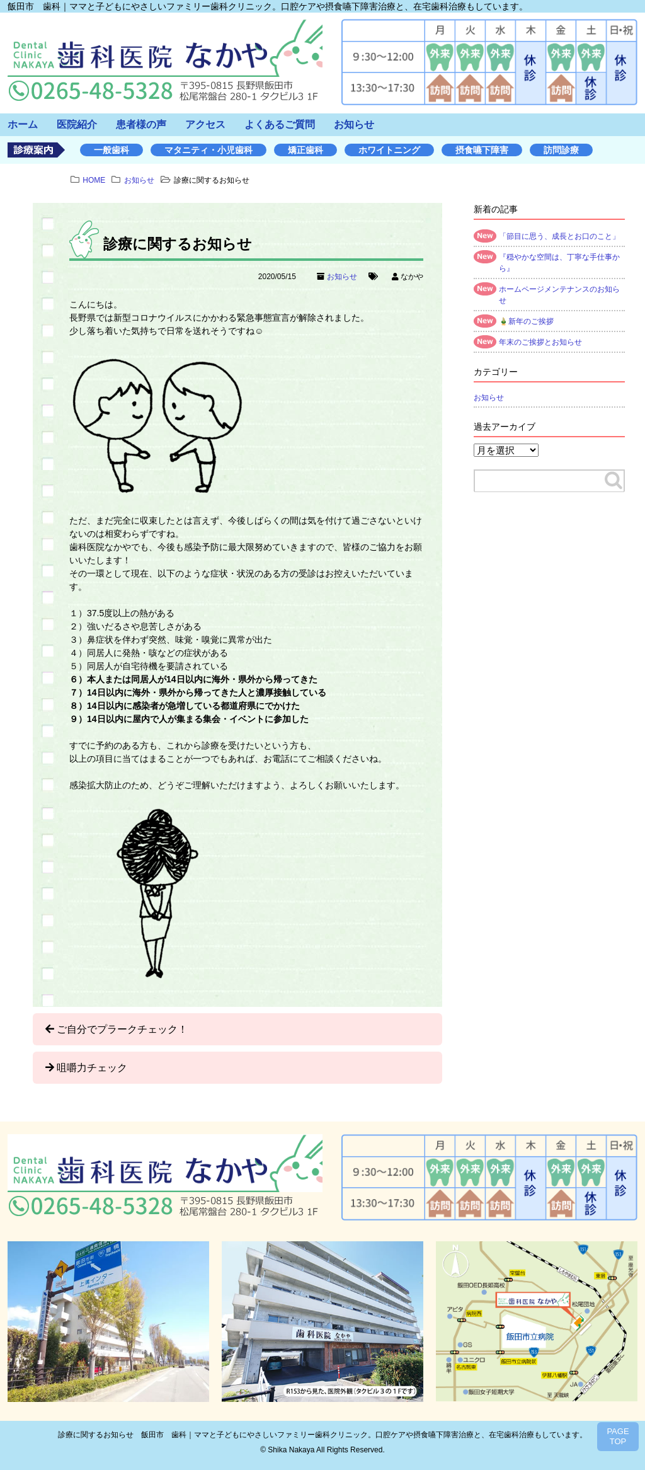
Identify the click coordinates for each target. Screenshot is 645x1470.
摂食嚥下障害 (481, 150)
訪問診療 (561, 150)
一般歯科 (111, 150)
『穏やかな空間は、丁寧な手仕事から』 (559, 263)
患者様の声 (141, 124)
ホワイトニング (389, 150)
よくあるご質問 (279, 124)
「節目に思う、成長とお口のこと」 (559, 236)
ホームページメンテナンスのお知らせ (559, 295)
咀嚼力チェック (92, 1067)
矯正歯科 (305, 150)
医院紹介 (77, 124)
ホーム (23, 124)
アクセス (205, 124)
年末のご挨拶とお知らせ (540, 342)
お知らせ (354, 124)
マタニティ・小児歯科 (208, 150)
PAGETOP (618, 1436)
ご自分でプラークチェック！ (122, 1029)
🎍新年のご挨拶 (526, 321)
